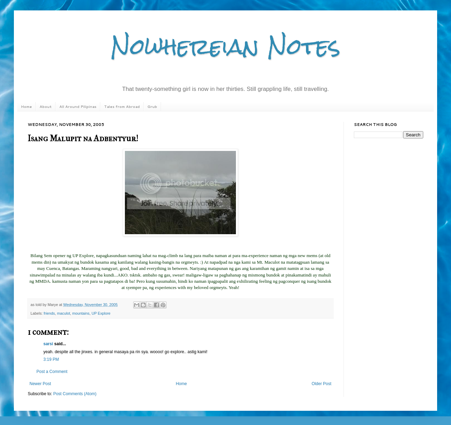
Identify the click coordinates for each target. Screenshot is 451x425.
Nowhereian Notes (225, 46)
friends (49, 313)
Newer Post (40, 383)
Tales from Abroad (122, 106)
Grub (152, 106)
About (46, 106)
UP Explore (101, 313)
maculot (63, 313)
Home (26, 106)
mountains (81, 313)
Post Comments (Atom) (74, 393)
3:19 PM (51, 359)
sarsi (48, 343)
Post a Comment (51, 371)
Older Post (321, 383)
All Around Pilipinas (77, 106)
